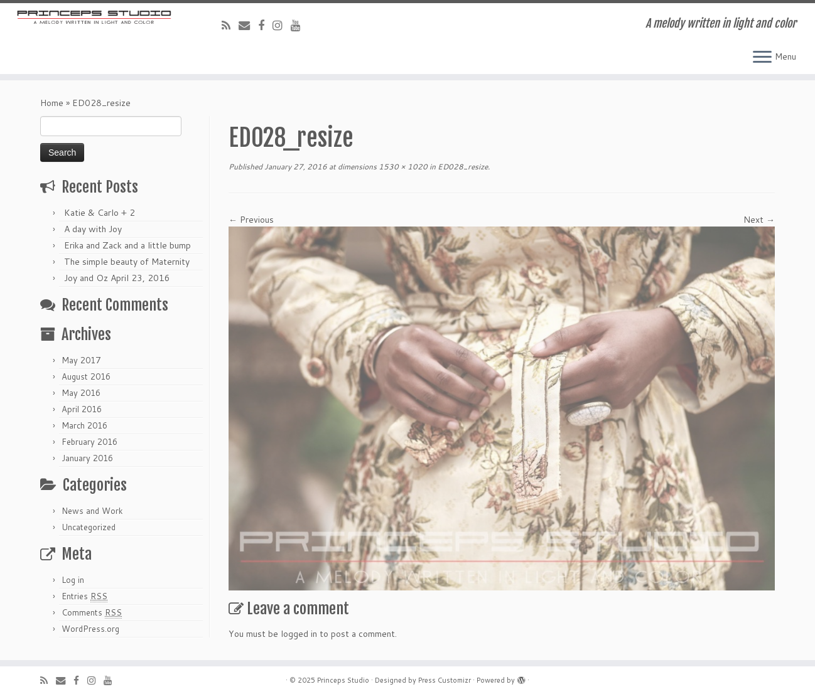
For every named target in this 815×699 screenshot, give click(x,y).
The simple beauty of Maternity (127, 261)
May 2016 (81, 392)
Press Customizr (444, 680)
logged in (299, 633)
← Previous (251, 219)
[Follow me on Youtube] (300, 25)
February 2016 (89, 441)
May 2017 (81, 360)
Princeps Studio (343, 680)
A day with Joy (93, 229)
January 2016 (87, 458)
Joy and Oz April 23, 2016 (117, 278)
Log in (73, 579)
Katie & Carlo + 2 (99, 212)
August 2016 (86, 376)
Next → (759, 219)
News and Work (92, 510)
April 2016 (82, 409)
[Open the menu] (762, 57)
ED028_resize (462, 166)
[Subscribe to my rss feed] (230, 25)
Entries (84, 596)
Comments (92, 613)
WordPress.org (90, 628)
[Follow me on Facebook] (265, 25)
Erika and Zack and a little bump (127, 245)
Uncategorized (89, 527)
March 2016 (84, 425)
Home (51, 103)
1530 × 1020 (402, 166)
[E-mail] (248, 25)
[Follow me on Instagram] (282, 25)
